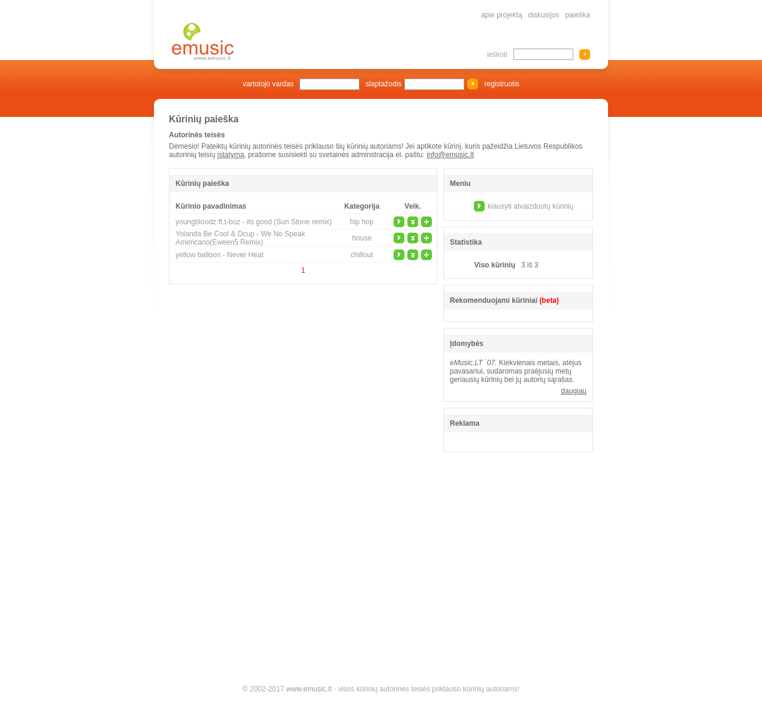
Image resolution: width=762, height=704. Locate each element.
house (362, 238)
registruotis (501, 84)
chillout (361, 255)
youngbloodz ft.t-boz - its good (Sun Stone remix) (254, 222)
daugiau (573, 391)
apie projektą (501, 15)
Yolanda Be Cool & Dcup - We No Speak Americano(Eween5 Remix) (240, 238)
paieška (578, 15)
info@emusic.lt (450, 155)
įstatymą (230, 155)
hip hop (361, 222)
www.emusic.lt (309, 689)
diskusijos (544, 15)
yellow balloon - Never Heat (220, 255)
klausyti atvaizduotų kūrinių (530, 206)
